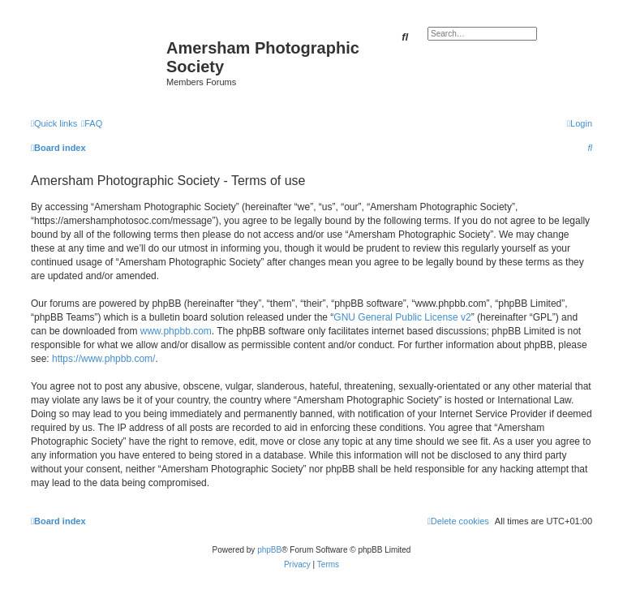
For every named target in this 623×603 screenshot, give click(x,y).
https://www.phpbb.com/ (103, 358)
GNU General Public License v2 (401, 317)
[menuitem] (91, 123)
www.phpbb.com (176, 331)
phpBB (269, 549)
